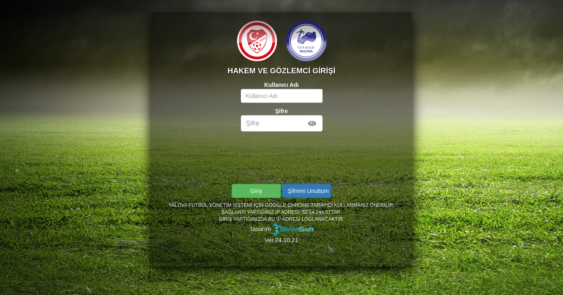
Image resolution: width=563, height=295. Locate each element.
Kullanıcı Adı (281, 85)
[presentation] (282, 146)
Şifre (281, 111)
